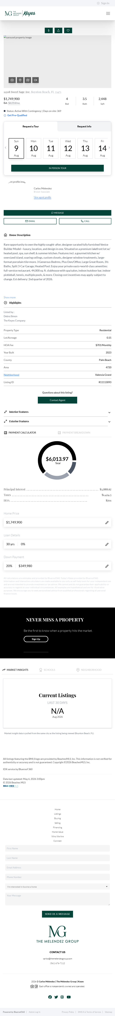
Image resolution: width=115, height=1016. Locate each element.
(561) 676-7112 (57, 963)
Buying (57, 818)
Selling (57, 823)
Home (57, 809)
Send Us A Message (57, 914)
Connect (57, 841)
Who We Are (58, 836)
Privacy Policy (68, 1012)
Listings (57, 814)
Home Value (57, 832)
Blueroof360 (19, 1012)
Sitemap (108, 1012)
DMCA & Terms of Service (89, 1012)
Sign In (103, 3)
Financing (57, 827)
